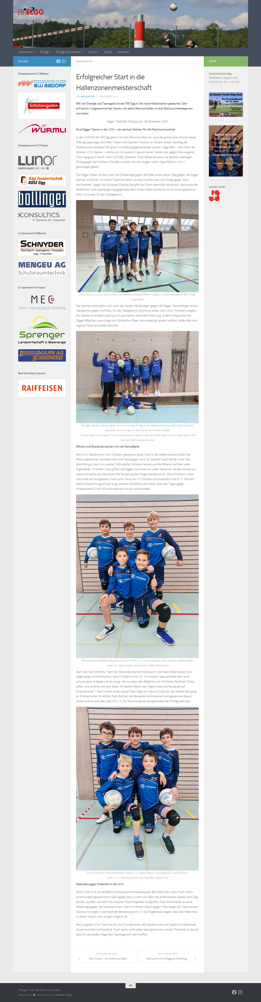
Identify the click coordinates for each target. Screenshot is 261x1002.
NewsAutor (87, 96)
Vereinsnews (25, 52)
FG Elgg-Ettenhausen (68, 52)
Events (108, 52)
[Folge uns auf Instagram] (64, 61)
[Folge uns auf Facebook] (58, 61)
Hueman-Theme (64, 995)
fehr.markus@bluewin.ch (226, 167)
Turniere (92, 52)
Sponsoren (123, 52)
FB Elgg (44, 52)
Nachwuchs (84, 61)
